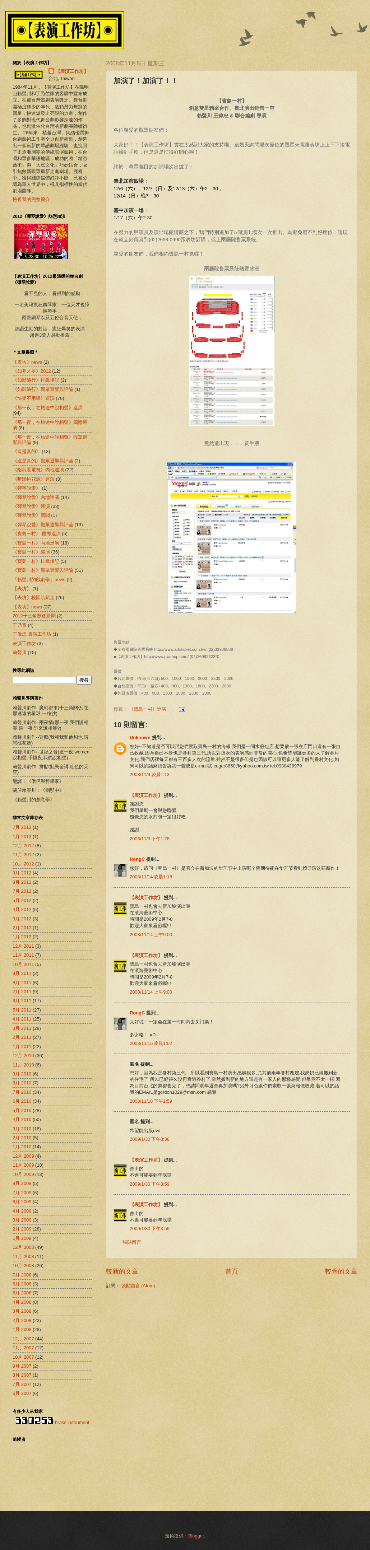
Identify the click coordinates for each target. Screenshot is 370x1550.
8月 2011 (22, 982)
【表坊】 (22, 588)
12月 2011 (23, 946)
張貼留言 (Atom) (138, 1285)
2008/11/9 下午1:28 (150, 838)
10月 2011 (23, 964)
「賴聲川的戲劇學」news (39, 579)
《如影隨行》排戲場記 (36, 380)
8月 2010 (22, 1083)
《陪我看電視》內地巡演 (38, 469)
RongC (137, 859)
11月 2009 (23, 1165)
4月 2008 (22, 1302)
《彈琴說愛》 (27, 488)
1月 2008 (22, 1329)
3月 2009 (22, 1220)
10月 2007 (23, 1357)
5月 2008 (22, 1292)
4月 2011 (22, 1019)
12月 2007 (23, 1338)
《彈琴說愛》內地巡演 (36, 497)
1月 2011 (22, 1046)
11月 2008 (23, 1256)
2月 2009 (22, 1229)
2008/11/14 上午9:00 (151, 934)
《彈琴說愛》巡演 (31, 506)
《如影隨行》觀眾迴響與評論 (43, 389)
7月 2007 (22, 1384)
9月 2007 (22, 1366)
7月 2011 (22, 991)
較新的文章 (122, 1271)
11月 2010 (23, 1065)
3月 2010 (22, 1128)
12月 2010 (23, 1055)
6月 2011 (22, 1000)
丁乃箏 (20, 625)
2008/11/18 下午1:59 (151, 1101)
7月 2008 (22, 1275)
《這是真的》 (27, 451)
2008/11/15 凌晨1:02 (151, 1043)
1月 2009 (22, 1238)
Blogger (196, 1536)
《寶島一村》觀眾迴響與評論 (43, 570)
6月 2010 (22, 1101)
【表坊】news (27, 607)
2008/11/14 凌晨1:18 (151, 876)
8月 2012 (22, 882)
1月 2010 (22, 1146)
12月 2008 (23, 1247)
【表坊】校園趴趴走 (34, 597)
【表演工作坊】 (146, 795)
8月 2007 (22, 1375)
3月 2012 (22, 918)
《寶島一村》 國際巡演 (37, 533)
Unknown (140, 737)
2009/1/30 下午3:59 (150, 1184)
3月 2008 (22, 1311)
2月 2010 (22, 1137)
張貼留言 (131, 1242)
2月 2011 (22, 1037)
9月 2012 (22, 873)
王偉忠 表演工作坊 (32, 634)
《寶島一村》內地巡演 (36, 543)
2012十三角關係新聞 (34, 615)
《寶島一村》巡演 (147, 709)
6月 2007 (22, 1393)
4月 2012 (22, 909)
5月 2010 (22, 1110)
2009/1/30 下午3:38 (150, 1139)
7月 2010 (22, 1092)
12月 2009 (23, 1156)
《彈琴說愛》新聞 (31, 515)
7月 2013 (22, 827)
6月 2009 (22, 1201)
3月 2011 (22, 1028)
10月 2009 (23, 1174)
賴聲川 (20, 652)
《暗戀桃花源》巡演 (34, 479)
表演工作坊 (24, 643)
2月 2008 (22, 1320)
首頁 (231, 1271)
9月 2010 (22, 1074)
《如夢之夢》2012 (32, 371)
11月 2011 (23, 955)
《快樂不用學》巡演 (34, 398)
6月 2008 (22, 1284)
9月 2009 (22, 1183)
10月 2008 (23, 1265)
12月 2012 (23, 845)
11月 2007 (23, 1347)
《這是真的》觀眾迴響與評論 (43, 460)
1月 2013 (22, 836)
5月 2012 (22, 900)
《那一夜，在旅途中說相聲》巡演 (48, 407)
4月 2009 (22, 1211)
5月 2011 (22, 1010)
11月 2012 (23, 854)
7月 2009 (22, 1192)
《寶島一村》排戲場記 (36, 561)
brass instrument (72, 1422)
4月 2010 (22, 1119)
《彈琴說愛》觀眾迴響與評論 (43, 524)
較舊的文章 (341, 1271)
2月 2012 (22, 927)
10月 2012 (23, 864)
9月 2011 (22, 973)
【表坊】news (27, 362)
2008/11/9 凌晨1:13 (150, 774)
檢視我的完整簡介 (31, 199)
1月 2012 (22, 936)
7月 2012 (22, 891)
